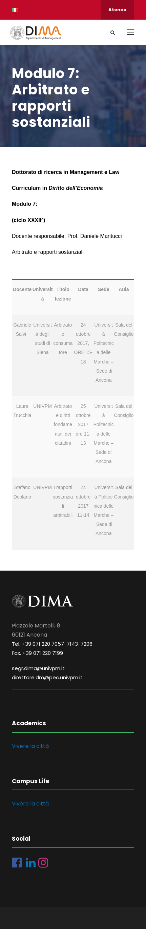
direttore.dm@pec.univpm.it (47, 677)
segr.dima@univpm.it (38, 668)
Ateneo (117, 9)
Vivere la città (30, 746)
